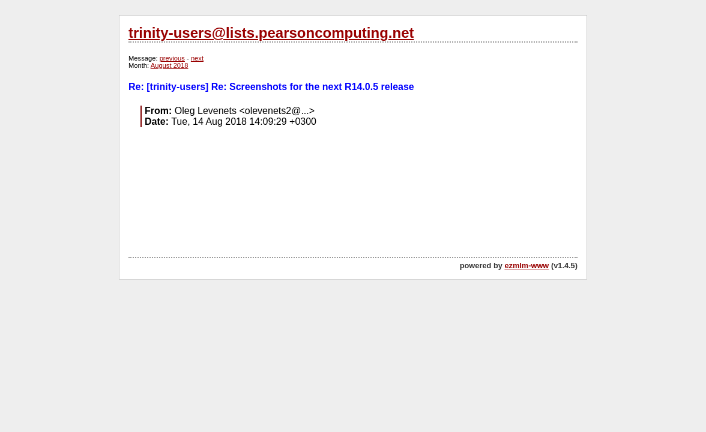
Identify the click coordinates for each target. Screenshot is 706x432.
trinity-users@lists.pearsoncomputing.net (271, 33)
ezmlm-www (526, 265)
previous (172, 58)
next (197, 58)
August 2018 (170, 65)
